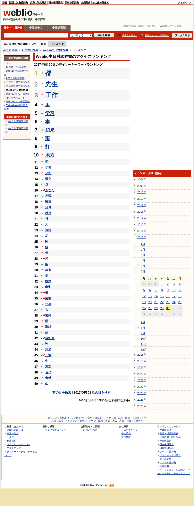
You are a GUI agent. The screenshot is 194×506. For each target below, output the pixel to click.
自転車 (50, 338)
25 (179, 302)
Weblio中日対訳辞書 (55, 50)
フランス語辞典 (168, 451)
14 (156, 296)
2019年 (141, 361)
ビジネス (52, 418)
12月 (144, 349)
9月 (143, 333)
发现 (48, 196)
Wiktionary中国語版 (18, 101)
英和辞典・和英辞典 (170, 437)
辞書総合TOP (185, 2)
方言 (121, 420)
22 (162, 302)
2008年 (141, 179)
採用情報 (126, 437)
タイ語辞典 (165, 458)
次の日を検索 (101, 392)
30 (168, 308)
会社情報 (126, 433)
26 (144, 308)
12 (144, 296)
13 (150, 296)
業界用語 (64, 418)
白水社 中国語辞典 (16, 66)
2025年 (141, 399)
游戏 (48, 366)
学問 (144, 418)
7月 (143, 322)
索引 (43, 44)
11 (179, 290)
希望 (48, 213)
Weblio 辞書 (10, 50)
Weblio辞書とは (15, 429)
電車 (90, 418)
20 (150, 302)
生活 (60, 420)
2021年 (141, 373)
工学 (120, 418)
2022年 (141, 380)
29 (162, 308)
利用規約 (11, 440)
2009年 (141, 185)
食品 (107, 420)
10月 (144, 338)
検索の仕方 (13, 433)
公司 (48, 173)
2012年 (141, 205)
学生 (48, 161)
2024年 (141, 393)
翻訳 (48, 327)
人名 (114, 420)
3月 (143, 255)
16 (168, 296)
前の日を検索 (61, 392)
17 (174, 296)
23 (168, 302)
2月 (143, 249)
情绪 (48, 315)
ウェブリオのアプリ (55, 429)
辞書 (4, 2)
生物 (100, 420)
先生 (51, 84)
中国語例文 (36, 27)
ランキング (57, 44)
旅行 (48, 230)
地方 (50, 155)
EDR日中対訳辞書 (15, 78)
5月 (143, 266)
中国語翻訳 (59, 27)
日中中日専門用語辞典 (18, 82)
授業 (48, 281)
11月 (144, 344)
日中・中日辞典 (12, 27)
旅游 (48, 349)
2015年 (141, 224)
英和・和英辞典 (38, 2)
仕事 (48, 304)
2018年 (141, 354)
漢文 (48, 179)
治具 (48, 207)
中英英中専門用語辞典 (18, 86)
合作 (48, 372)
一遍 (48, 355)
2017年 (141, 237)
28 (156, 308)
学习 (50, 113)
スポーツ (91, 420)
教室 (48, 270)
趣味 (82, 420)
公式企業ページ (129, 429)
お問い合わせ (90, 429)
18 (179, 296)
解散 (48, 298)
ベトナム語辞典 (168, 462)
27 (150, 308)
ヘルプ (10, 437)
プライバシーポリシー (18, 444)
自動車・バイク (103, 418)
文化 (53, 420)
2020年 (141, 367)
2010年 (141, 192)
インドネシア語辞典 (170, 455)
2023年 (141, 386)
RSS (111, 485)
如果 (50, 129)
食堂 (48, 378)
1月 (143, 244)
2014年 (141, 218)
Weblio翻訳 (165, 440)
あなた (50, 190)
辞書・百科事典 (134, 420)
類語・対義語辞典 (18, 2)
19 (144, 302)
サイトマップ (14, 448)
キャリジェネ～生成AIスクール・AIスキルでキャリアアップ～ (173, 473)
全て (8, 62)
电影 (48, 287)
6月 (143, 271)
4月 (143, 260)
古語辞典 (85, 2)
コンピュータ (78, 418)
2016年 (141, 230)
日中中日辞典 (56, 2)
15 (162, 296)
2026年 (141, 406)
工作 (51, 95)
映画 (48, 201)
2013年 (141, 211)
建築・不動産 (132, 418)
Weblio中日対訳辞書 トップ (20, 44)
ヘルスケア (71, 420)
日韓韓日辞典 (72, 2)
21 (156, 302)
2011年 (141, 198)
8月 (143, 327)
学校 (48, 167)
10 (174, 290)
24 (174, 302)
